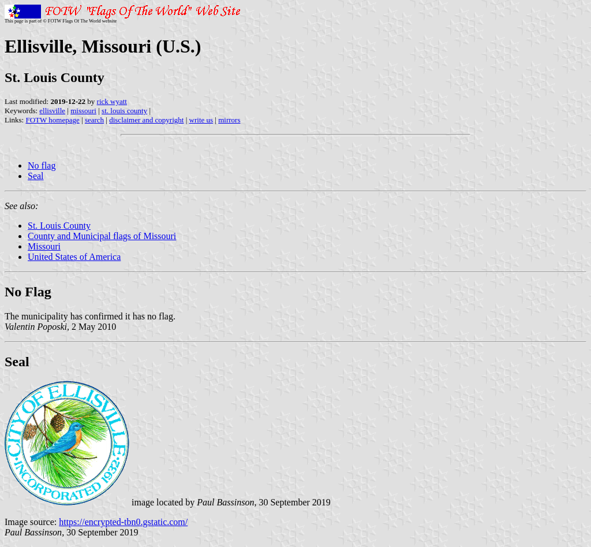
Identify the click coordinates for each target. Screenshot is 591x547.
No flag (41, 165)
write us (201, 120)
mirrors (229, 120)
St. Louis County (59, 225)
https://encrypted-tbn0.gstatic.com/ (123, 522)
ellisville (52, 110)
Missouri (44, 246)
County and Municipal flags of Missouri (102, 236)
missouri (83, 110)
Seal (36, 176)
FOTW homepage (52, 120)
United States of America (74, 257)
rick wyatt (112, 101)
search (94, 120)
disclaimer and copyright (146, 120)
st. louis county (124, 110)
